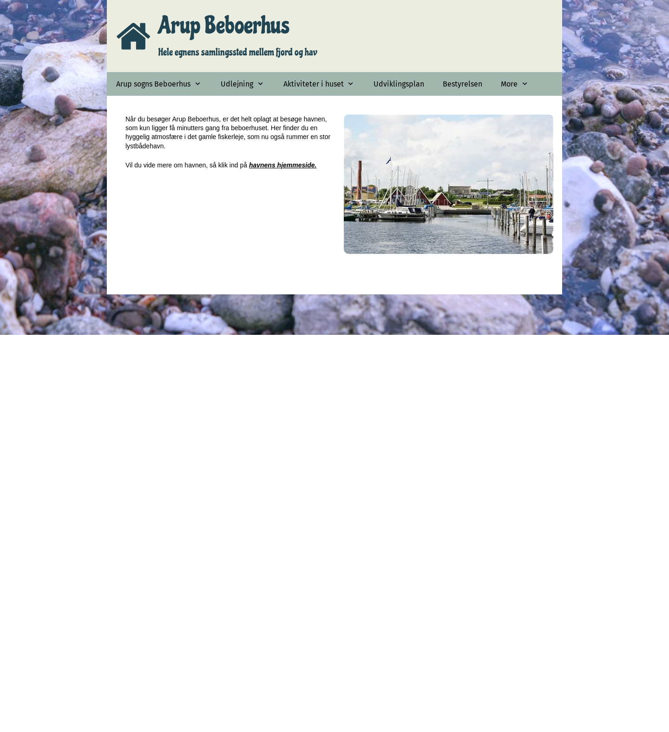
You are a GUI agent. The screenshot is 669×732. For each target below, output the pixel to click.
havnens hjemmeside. (283, 165)
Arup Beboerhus (223, 25)
